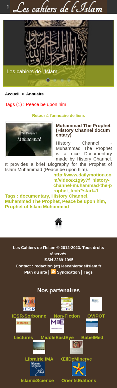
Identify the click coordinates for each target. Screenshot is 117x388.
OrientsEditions (78, 380)
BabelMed (92, 337)
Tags (88, 272)
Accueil (12, 94)
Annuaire (35, 94)
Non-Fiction (67, 316)
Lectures (23, 337)
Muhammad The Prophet (32, 201)
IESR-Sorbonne (29, 316)
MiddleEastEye (57, 337)
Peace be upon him (83, 201)
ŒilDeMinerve (76, 359)
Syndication (68, 272)
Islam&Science (37, 380)
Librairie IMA (39, 359)
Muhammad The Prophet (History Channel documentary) (83, 130)
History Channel (69, 196)
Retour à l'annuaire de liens (58, 115)
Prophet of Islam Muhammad (37, 206)
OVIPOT (96, 316)
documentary (34, 196)
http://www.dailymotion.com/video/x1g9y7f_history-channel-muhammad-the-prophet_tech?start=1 (82, 182)
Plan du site (35, 272)
